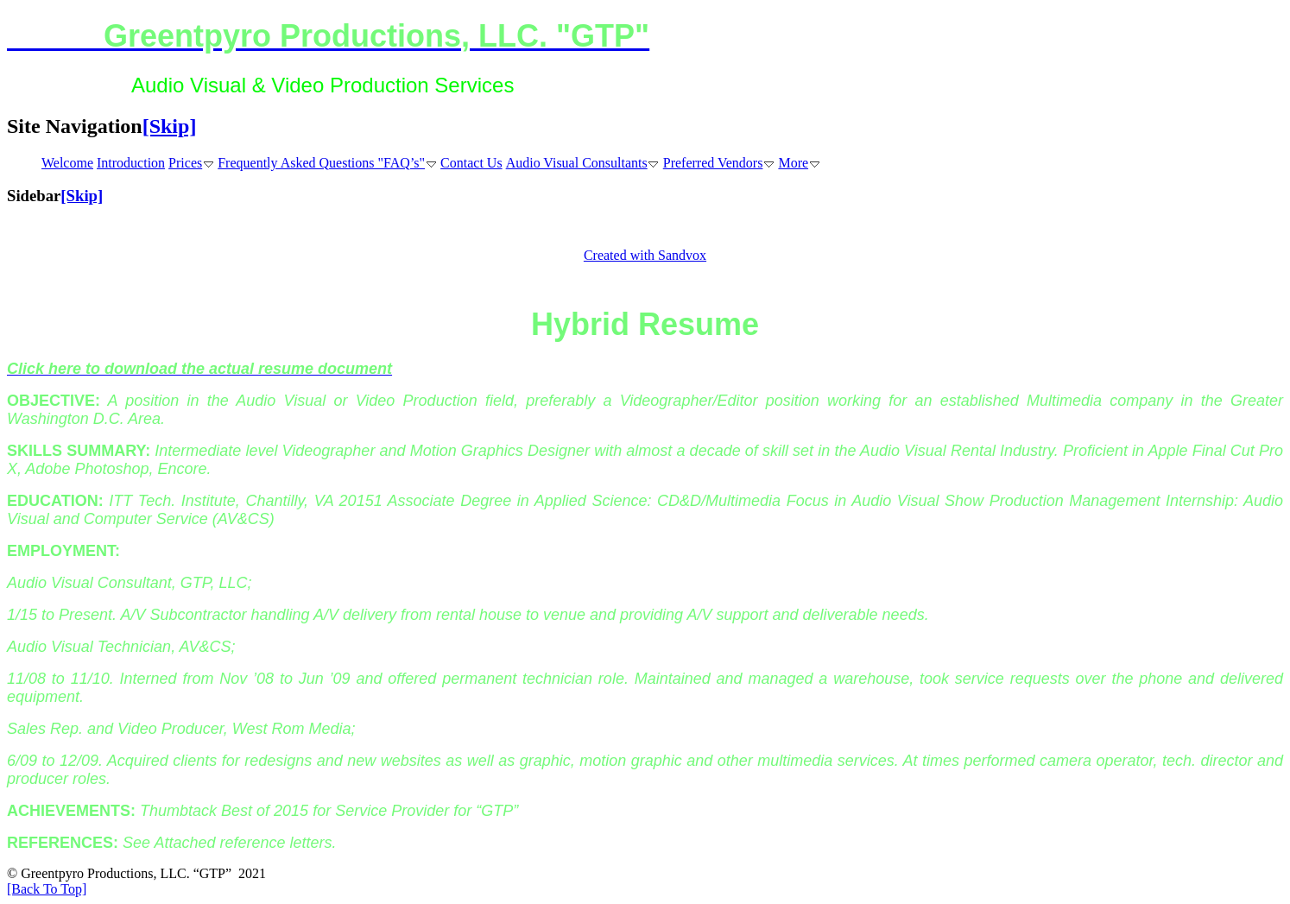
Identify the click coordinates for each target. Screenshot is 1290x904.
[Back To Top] (46, 889)
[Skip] (169, 126)
